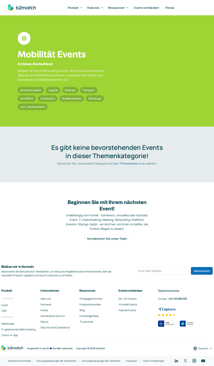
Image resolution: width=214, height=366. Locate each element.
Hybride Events (127, 310)
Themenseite (129, 163)
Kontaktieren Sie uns (53, 316)
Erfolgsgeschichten (91, 298)
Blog (82, 310)
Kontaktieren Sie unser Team (107, 238)
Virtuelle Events (128, 304)
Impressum (131, 360)
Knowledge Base (89, 316)
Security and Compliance (55, 327)
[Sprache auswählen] (203, 348)
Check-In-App (9, 335)
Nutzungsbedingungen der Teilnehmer (101, 360)
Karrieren (46, 304)
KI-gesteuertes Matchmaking (18, 329)
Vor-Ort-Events (128, 298)
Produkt (75, 8)
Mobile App (7, 323)
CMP (4, 311)
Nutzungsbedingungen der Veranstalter (57, 360)
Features (95, 8)
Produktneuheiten (90, 304)
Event (4, 305)
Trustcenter (87, 321)
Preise (169, 8)
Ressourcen (118, 8)
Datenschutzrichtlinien (19, 360)
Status (44, 321)
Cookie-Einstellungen (153, 360)
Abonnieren (202, 271)
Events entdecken (146, 8)
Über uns (46, 298)
